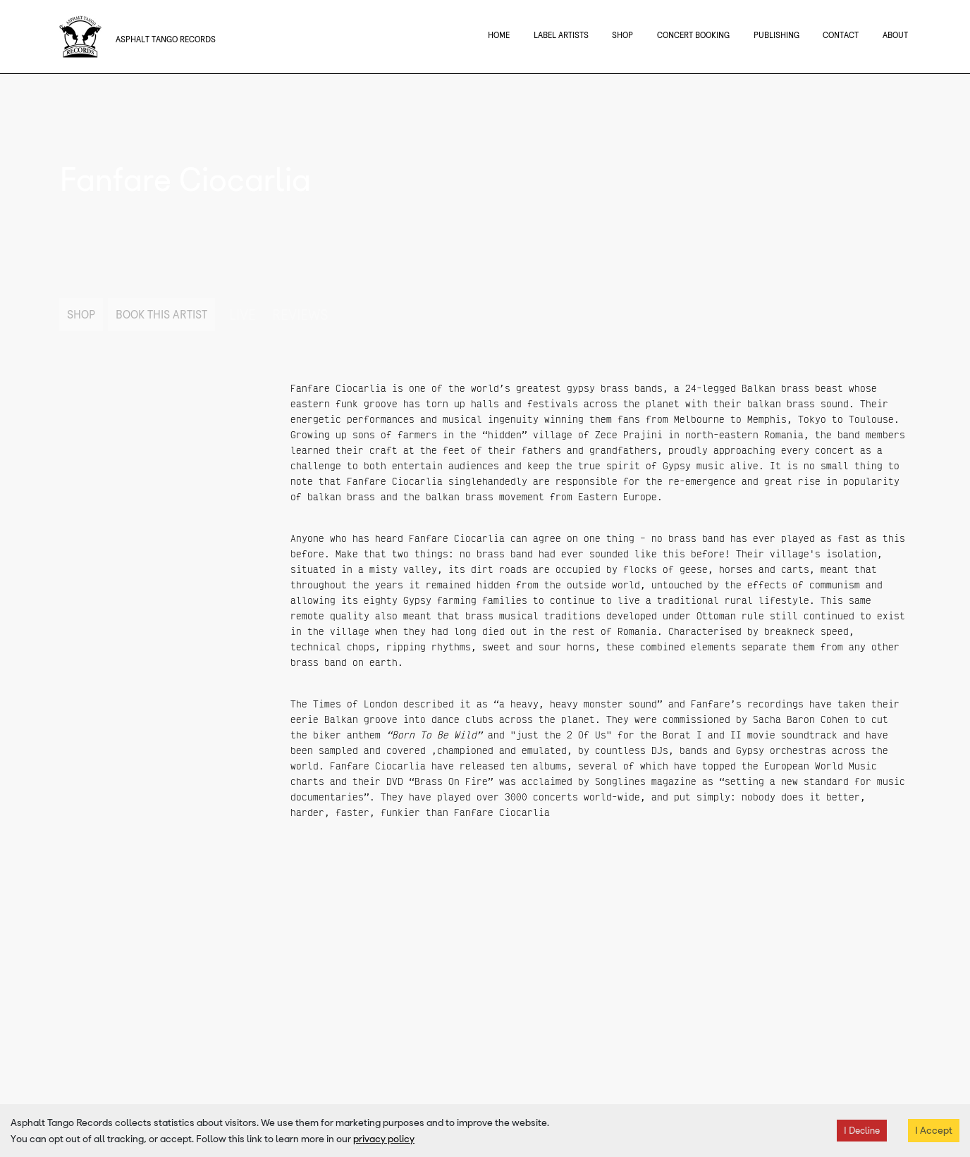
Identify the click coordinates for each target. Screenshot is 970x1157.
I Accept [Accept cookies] (933, 1130)
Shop (81, 314)
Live (242, 315)
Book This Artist (161, 314)
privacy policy (384, 1138)
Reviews (300, 315)
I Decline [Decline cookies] (862, 1131)
